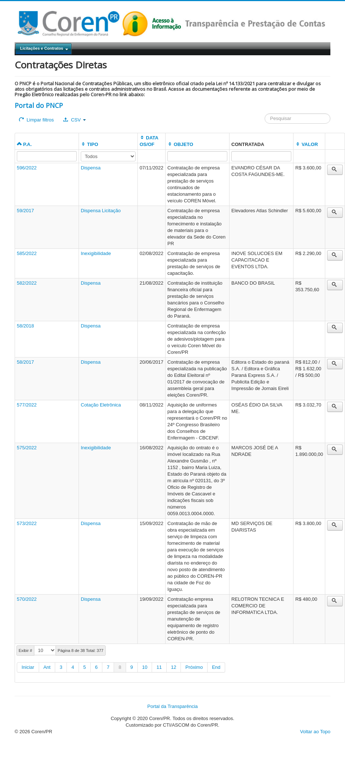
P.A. (24, 144)
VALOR (306, 144)
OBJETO (180, 144)
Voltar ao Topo (315, 731)
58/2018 (25, 326)
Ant (47, 667)
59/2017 (25, 210)
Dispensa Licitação (101, 210)
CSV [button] (74, 120)
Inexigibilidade (96, 253)
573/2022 (27, 523)
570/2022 (27, 599)
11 (159, 667)
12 (173, 667)
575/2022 (27, 447)
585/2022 (27, 253)
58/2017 (25, 362)
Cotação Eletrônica (101, 405)
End (216, 667)
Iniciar (28, 667)
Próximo (194, 667)
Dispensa (91, 167)
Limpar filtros (36, 120)
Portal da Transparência (172, 706)
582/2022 (27, 283)
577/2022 (27, 405)
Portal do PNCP (39, 105)
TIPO (89, 144)
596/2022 (27, 167)
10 (144, 667)
